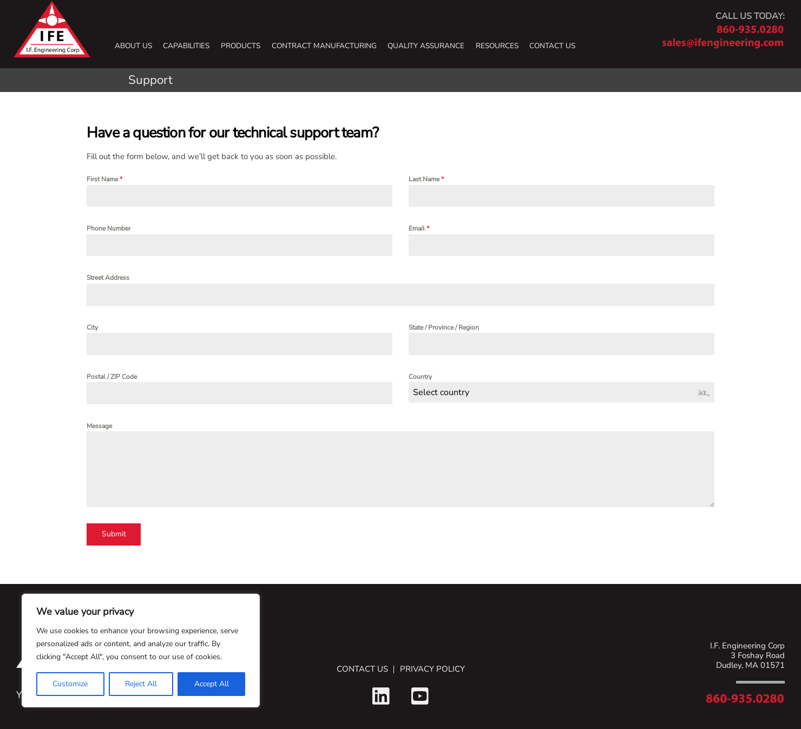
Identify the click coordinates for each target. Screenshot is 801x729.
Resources (497, 46)
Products (240, 46)
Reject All (141, 684)
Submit (114, 534)
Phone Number (108, 228)
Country (420, 376)
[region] (141, 650)
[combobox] (561, 392)
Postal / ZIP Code (112, 376)
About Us (133, 46)
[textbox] (551, 392)
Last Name (426, 179)
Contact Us (552, 46)
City (92, 327)
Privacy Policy (432, 669)
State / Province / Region (444, 327)
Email (419, 228)
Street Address (108, 277)
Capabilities (186, 46)
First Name (104, 179)
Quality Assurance (426, 46)
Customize (70, 684)
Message (99, 426)
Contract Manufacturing (324, 46)
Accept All (211, 684)
